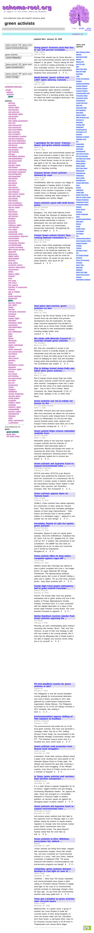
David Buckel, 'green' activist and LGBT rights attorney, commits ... (51, 78)
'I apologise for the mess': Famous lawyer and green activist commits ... (53, 144)
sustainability (13, 409)
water (10, 418)
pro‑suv (11, 383)
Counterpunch (80, 100)
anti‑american (14, 112)
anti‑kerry (12, 181)
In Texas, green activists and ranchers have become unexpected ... (54, 777)
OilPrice (78, 188)
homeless (12, 314)
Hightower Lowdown (82, 137)
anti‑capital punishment (18, 121)
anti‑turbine (13, 214)
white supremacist (16, 420)
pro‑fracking (13, 376)
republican (12, 392)
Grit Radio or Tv (81, 132)
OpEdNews (79, 190)
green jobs (11, 434)
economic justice (15, 265)
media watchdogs (15, 345)
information (13, 325)
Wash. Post (79, 265)
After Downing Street (83, 52)
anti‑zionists (13, 216)
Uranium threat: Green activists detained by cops (50, 174)
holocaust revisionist (17, 312)
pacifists (11, 361)
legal (10, 336)
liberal (10, 338)
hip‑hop (11, 309)
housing (11, 316)
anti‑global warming (16, 156)
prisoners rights (15, 369)
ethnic (10, 272)
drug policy (13, 263)
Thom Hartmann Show (83, 241)
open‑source (13, 358)
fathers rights (14, 274)
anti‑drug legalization (17, 141)
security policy (14, 396)
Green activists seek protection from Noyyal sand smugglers (53, 747)
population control (16, 365)
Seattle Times (80, 229)
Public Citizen (80, 209)
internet (11, 329)
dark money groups (16, 250)
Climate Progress (81, 86)
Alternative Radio (81, 57)
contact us (77, 34)
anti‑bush (12, 119)
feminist (11, 276)
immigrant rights (15, 323)
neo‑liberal (12, 354)
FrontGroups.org (81, 130)
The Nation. (80, 234)
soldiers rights (14, 403)
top (86, 928)
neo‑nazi (11, 356)
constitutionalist (15, 245)
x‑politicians (13, 423)
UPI (77, 253)
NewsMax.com (80, 180)
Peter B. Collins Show (83, 197)
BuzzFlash (79, 74)
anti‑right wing (14, 196)
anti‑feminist (13, 150)
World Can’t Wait (81, 272)
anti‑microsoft (14, 190)
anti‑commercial (15, 125)
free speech (13, 285)
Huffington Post (81, 139)
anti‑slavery (13, 201)
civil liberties (13, 227)
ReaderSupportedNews (83, 219)
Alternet (78, 59)
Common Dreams (81, 88)
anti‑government (15, 161)
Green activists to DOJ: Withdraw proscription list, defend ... (51, 840)
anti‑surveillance (15, 203)
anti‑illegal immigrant (17, 172)
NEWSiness (80, 175)
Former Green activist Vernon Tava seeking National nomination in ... (52, 236)
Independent (80, 144)
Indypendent (80, 146)
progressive (13, 385)
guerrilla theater (15, 303)
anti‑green (12, 163)
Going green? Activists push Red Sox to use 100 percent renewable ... (53, 48)
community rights (15, 234)
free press (12, 283)
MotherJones (80, 171)
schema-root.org (13, 86)
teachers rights (14, 412)
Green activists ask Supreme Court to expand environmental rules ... (53, 464)
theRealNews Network (83, 280)
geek (10, 294)
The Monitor (80, 231)
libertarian (12, 341)
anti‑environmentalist (17, 143)
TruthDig (78, 246)
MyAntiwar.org (80, 173)
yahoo (89, 28)
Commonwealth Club (82, 93)
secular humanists (16, 394)
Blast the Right (81, 71)
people (8, 90)
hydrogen (12, 321)
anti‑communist (14, 128)
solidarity (12, 405)
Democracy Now (81, 108)
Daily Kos (79, 105)
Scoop (78, 226)
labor (10, 334)
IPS (77, 142)
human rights (14, 318)
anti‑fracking (13, 152)
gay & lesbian (14, 292)
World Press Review (82, 275)
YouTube (87, 30)
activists (10, 94)
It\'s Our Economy (82, 156)
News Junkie (80, 178)
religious (12, 389)
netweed (78, 277)
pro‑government (15, 378)
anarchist (12, 105)
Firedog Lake (80, 125)
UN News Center (81, 251)
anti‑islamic (13, 178)
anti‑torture (13, 212)
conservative (13, 241)
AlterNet (78, 55)
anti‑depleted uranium (17, 136)
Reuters (78, 224)
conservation (13, 238)
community (13, 232)
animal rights (13, 107)
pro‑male (12, 380)
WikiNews (79, 270)
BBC (77, 67)
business (12, 223)
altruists (11, 103)
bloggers (12, 218)
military (11, 347)
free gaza (12, 281)
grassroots (12, 298)
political (9, 92)
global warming (14, 296)
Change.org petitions (82, 84)
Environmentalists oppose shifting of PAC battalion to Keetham (53, 717)
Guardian (79, 134)
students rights (14, 407)
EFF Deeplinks (81, 110)
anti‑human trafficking (17, 170)
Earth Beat (79, 113)
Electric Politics (81, 115)
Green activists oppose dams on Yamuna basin (51, 494)
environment (13, 270)
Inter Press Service (82, 154)
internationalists (15, 327)
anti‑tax (11, 210)
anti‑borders (13, 116)
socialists (12, 401)
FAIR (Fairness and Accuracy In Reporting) (82, 120)
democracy (12, 254)
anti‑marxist (13, 187)
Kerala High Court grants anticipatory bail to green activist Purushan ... (53, 587)
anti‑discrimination (16, 139)
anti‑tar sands (14, 207)
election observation (16, 267)
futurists (11, 290)
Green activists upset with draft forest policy (54, 204)
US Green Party (13, 436)
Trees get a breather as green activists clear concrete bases (54, 900)
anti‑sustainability (15, 205)
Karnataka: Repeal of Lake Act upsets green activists (53, 524)
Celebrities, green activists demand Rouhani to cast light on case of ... (52, 870)
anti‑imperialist (14, 176)
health (10, 307)
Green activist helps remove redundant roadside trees (54, 432)
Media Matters (80, 161)
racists (11, 387)
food (10, 278)
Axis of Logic (80, 64)
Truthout (78, 248)
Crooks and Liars (81, 103)
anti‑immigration (15, 174)
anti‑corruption (14, 134)
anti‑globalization (15, 159)
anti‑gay (11, 154)
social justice (13, 398)
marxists (11, 343)
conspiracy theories (16, 243)
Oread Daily (80, 192)
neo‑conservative (15, 352)
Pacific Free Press (82, 195)
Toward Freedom (81, 243)
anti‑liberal (12, 183)
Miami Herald (80, 166)
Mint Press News (81, 168)
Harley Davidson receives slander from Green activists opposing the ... (54, 617)
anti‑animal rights (15, 114)
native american (15, 349)
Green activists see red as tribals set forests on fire (53, 402)
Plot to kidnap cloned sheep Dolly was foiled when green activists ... (54, 369)
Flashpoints (79, 127)
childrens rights (15, 225)
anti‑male (12, 185)
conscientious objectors (18, 236)
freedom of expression (17, 287)
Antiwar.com (80, 62)
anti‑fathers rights (15, 147)
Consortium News (82, 96)
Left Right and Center (83, 159)
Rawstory (79, 212)
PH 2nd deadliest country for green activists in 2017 (52, 685)
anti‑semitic (13, 199)
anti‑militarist (13, 192)
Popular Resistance (82, 200)
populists (12, 367)
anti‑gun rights (14, 165)
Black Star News (81, 69)
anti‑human (13, 167)
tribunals (12, 416)
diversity (11, 261)
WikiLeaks (79, 267)
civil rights (12, 230)
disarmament (13, 258)
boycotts (12, 221)
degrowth (12, 252)
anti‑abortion (13, 110)
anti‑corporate (14, 132)
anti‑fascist (12, 145)
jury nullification (15, 332)
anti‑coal (11, 123)
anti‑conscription (15, 130)
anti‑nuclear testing (16, 194)
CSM (77, 76)
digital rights (13, 256)
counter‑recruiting (15, 247)
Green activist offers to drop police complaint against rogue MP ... (52, 557)
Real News (79, 221)
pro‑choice (12, 374)
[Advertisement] (54, 120)
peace (10, 363)
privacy (11, 372)
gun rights (12, 305)
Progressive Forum (82, 202)
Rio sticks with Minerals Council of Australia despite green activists (52, 339)
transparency (13, 414)
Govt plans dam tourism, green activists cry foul (50, 307)
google (81, 28)
